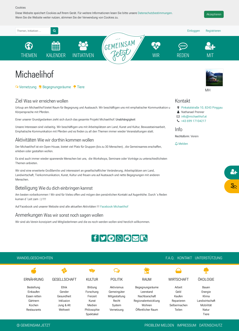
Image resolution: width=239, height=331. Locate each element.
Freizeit (92, 296)
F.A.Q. (170, 258)
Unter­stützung (208, 258)
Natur (206, 309)
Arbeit (178, 287)
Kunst (92, 300)
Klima (206, 296)
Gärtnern (33, 300)
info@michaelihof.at (194, 116)
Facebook (106, 206)
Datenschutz (210, 325)
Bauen (206, 287)
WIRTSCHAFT (178, 279)
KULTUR (92, 279)
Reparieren (178, 300)
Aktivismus (116, 287)
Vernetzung (25, 87)
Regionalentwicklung (147, 300)
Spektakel (92, 314)
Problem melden (159, 325)
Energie (206, 292)
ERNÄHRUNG (34, 279)
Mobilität (206, 305)
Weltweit (64, 309)
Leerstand (147, 292)
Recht (116, 300)
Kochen (33, 305)
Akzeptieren (214, 14)
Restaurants (33, 309)
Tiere (79, 87)
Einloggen (193, 30)
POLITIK (117, 279)
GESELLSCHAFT (64, 279)
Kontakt (184, 258)
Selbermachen (178, 305)
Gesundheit (64, 296)
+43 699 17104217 (193, 121)
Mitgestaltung (116, 296)
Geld (178, 292)
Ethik (64, 287)
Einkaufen (34, 292)
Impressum (186, 325)
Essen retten (33, 296)
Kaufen (178, 296)
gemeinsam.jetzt (33, 325)
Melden (181, 143)
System (116, 305)
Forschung (92, 292)
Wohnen (147, 305)
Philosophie (92, 309)
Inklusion (64, 300)
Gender (64, 292)
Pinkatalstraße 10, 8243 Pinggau (202, 107)
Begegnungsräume (55, 87)
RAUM (146, 279)
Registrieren (213, 30)
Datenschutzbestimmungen (155, 13)
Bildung (92, 287)
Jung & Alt (64, 305)
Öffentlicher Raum (147, 309)
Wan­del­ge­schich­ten (35, 258)
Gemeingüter (117, 292)
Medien (92, 305)
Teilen (178, 309)
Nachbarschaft (147, 296)
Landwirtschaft (206, 300)
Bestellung (33, 287)
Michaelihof (121, 206)
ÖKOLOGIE (206, 279)
